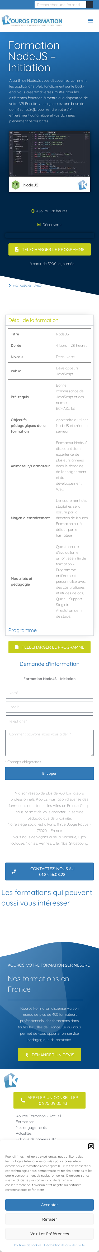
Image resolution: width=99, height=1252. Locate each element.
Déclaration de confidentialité (64, 1245)
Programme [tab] (22, 630)
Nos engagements (31, 1127)
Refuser (49, 1219)
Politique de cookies (27, 1245)
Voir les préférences (49, 1233)
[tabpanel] (49, 475)
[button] (91, 1146)
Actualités (24, 1133)
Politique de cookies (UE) (36, 1139)
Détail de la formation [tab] (33, 320)
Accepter (49, 1204)
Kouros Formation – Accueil (38, 1116)
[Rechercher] (89, 4)
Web (37, 285)
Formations (22, 285)
